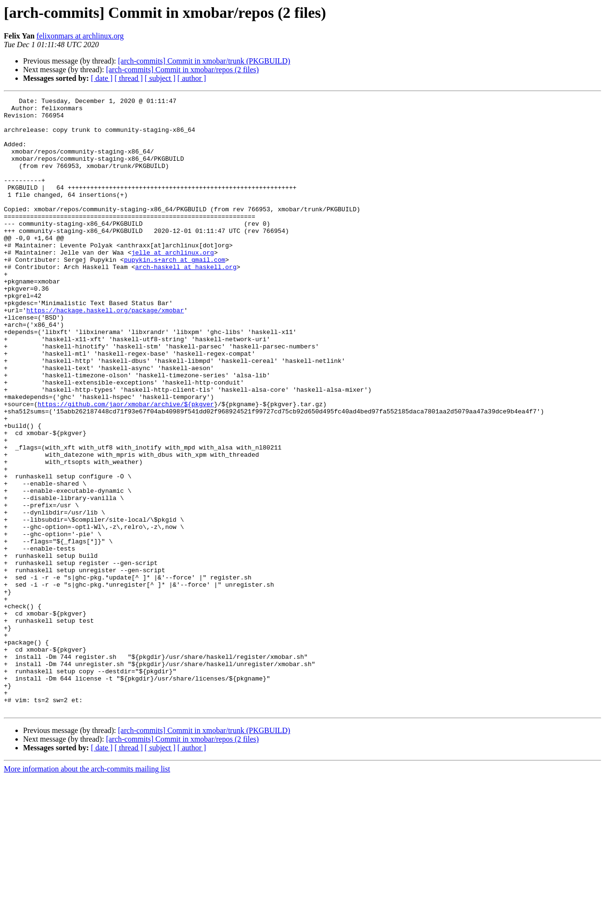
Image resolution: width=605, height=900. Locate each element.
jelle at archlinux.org (172, 284)
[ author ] (191, 78)
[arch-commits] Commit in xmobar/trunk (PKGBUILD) (204, 61)
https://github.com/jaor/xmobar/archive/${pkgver (126, 466)
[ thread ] (128, 78)
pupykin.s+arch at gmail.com (175, 292)
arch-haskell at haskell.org (186, 301)
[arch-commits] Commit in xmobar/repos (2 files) (182, 69)
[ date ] (102, 78)
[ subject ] (160, 78)
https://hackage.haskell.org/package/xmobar (105, 353)
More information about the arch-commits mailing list (87, 891)
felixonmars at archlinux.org (80, 36)
